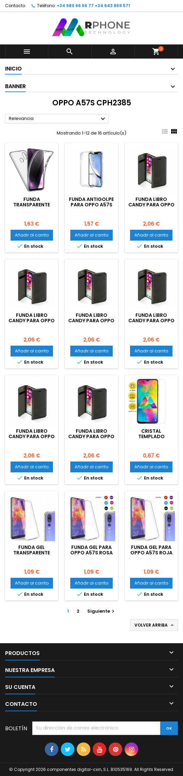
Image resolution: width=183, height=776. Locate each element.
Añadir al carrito (32, 235)
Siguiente (101, 611)
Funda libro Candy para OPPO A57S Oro (151, 320)
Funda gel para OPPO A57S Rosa (91, 550)
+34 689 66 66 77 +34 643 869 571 (93, 5)
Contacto (15, 5)
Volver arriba (154, 625)
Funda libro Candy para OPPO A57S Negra (31, 436)
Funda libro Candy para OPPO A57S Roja (91, 320)
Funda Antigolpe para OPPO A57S (91, 202)
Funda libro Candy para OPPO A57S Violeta (151, 204)
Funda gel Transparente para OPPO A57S (32, 552)
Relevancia (58, 119)
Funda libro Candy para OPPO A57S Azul (91, 436)
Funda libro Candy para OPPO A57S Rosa (31, 320)
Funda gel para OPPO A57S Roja (151, 550)
